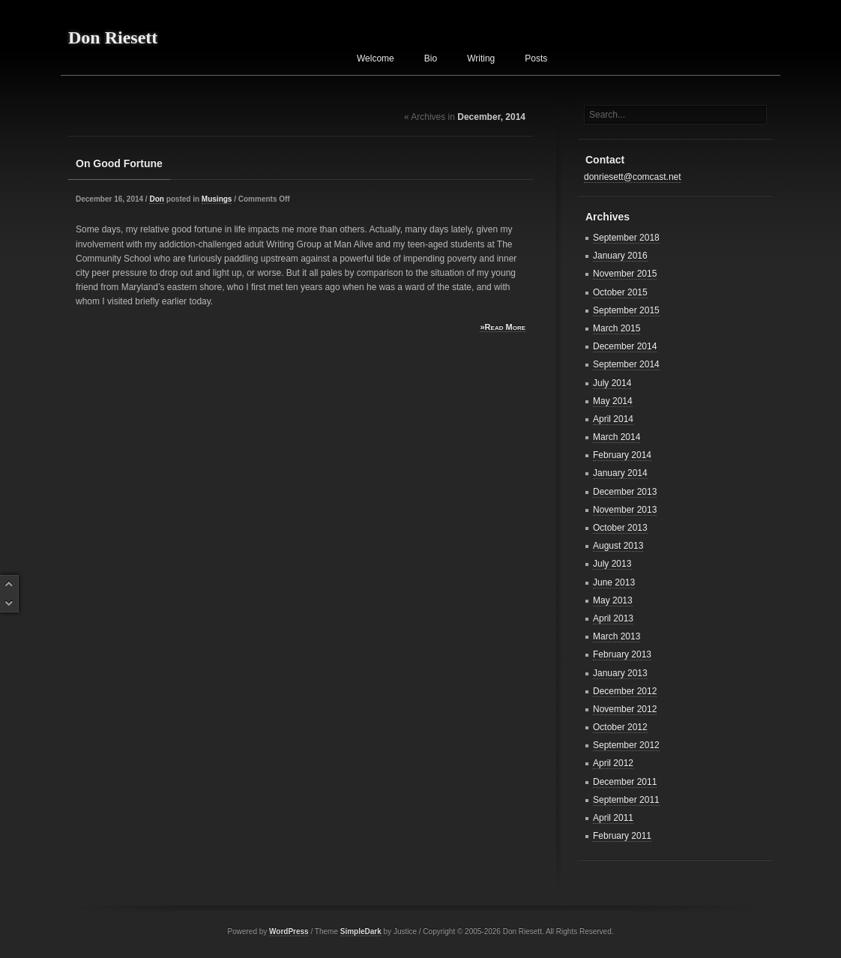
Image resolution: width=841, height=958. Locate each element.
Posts (536, 58)
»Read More (502, 326)
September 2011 (626, 800)
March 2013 (616, 636)
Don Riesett (112, 37)
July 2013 (612, 563)
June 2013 (614, 582)
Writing (481, 58)
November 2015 (625, 273)
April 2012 (613, 763)
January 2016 (620, 255)
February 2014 (622, 455)
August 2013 (618, 545)
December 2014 (625, 346)
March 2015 (616, 328)
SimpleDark (361, 931)
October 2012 (620, 727)
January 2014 (620, 473)
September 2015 (626, 310)
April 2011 (613, 818)
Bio (430, 58)
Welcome (375, 58)
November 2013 (625, 509)
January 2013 (620, 673)
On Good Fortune (119, 163)
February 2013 (622, 654)
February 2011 (622, 836)
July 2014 (612, 383)
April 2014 (613, 419)
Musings (217, 199)
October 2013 (620, 527)
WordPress (289, 931)
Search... (607, 114)
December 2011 (625, 782)
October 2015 (620, 292)
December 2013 (625, 491)
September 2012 (626, 745)
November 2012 (625, 709)
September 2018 (626, 237)
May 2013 (613, 600)
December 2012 (625, 691)
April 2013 (613, 618)
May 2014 (613, 401)
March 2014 (616, 437)
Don (156, 199)
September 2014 (626, 364)
